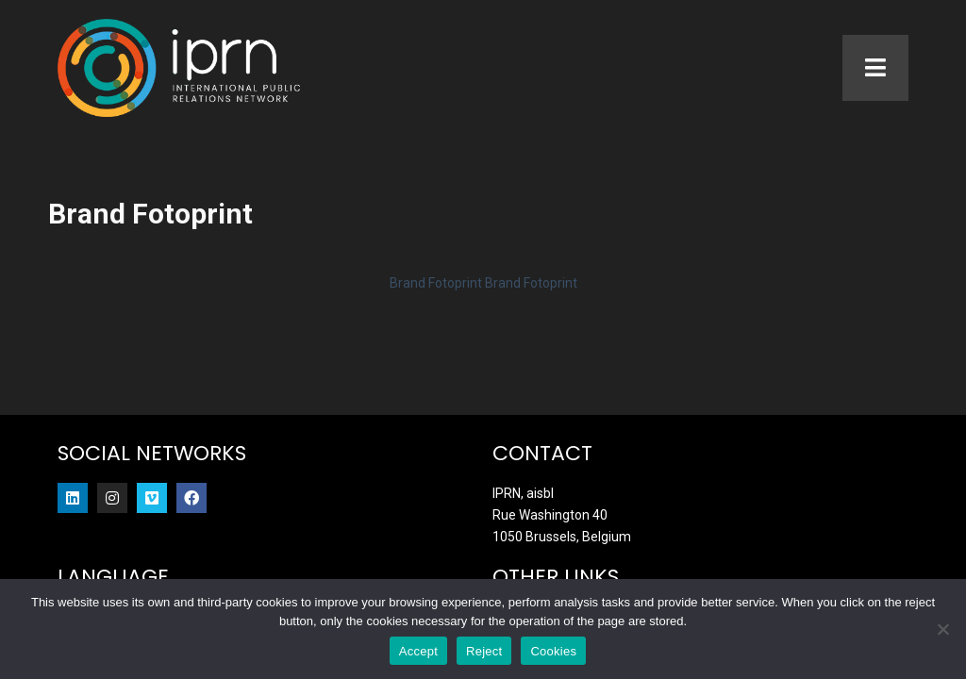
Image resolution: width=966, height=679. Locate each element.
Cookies (553, 651)
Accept (418, 651)
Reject (484, 651)
